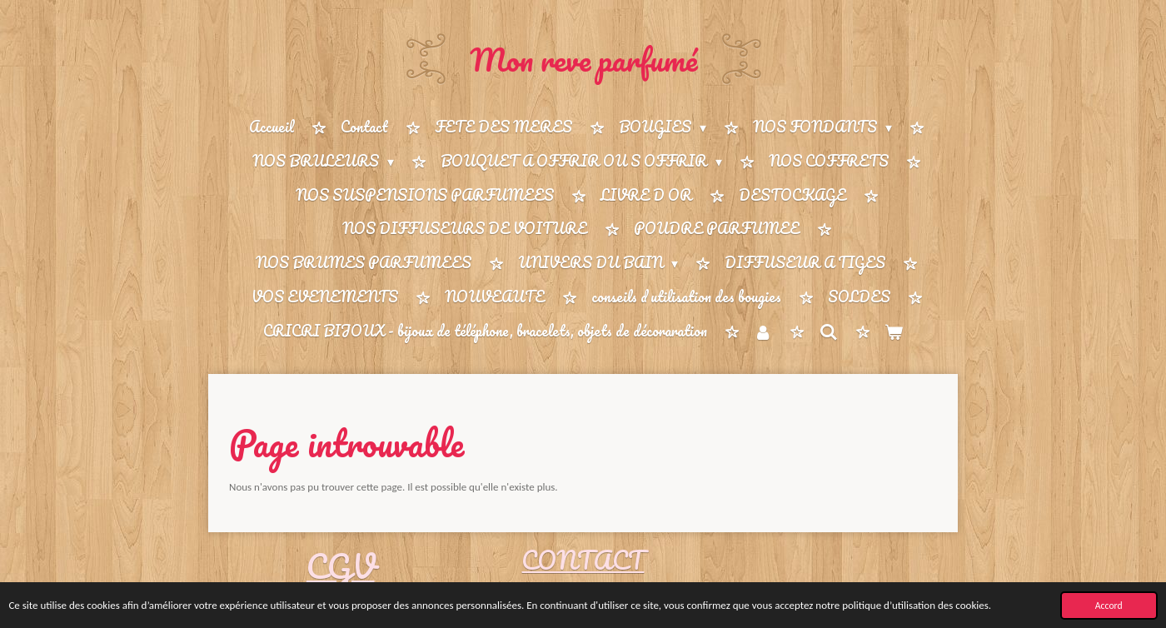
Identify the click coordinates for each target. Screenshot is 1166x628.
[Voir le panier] (894, 332)
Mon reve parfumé (583, 59)
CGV (340, 566)
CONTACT (582, 560)
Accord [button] (1109, 605)
